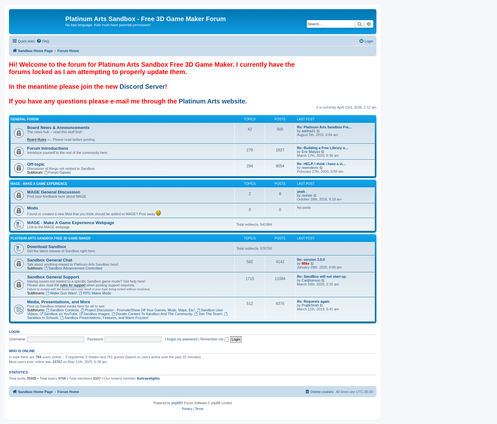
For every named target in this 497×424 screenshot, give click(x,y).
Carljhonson (311, 280)
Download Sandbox (46, 246)
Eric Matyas (311, 152)
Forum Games (57, 172)
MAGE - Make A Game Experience (39, 183)
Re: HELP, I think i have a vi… (321, 164)
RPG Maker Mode (95, 293)
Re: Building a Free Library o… (322, 148)
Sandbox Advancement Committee (73, 268)
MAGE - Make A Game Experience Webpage (70, 222)
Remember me (214, 339)
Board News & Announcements (58, 127)
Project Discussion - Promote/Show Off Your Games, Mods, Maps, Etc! (138, 310)
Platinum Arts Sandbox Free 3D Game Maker (51, 238)
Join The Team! (208, 314)
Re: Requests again (313, 301)
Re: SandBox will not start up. (322, 276)
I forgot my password (181, 339)
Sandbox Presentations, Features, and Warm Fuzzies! (104, 318)
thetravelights (148, 378)
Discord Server (142, 86)
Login (14, 332)
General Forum (25, 119)
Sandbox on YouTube (59, 314)
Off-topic (36, 164)
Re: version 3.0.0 (311, 259)
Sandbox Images (94, 314)
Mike (305, 263)
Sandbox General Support (53, 277)
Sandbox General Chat (49, 260)
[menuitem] (42, 41)
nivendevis (310, 168)
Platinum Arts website (212, 101)
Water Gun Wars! (61, 293)
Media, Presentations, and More (58, 301)
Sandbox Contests (62, 310)
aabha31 (308, 131)
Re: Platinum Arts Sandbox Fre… (324, 127)
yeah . (302, 191)
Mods (32, 208)
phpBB (176, 403)
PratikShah (310, 305)
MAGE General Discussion (53, 192)
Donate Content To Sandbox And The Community (152, 314)
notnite (307, 195)
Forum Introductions (47, 148)
